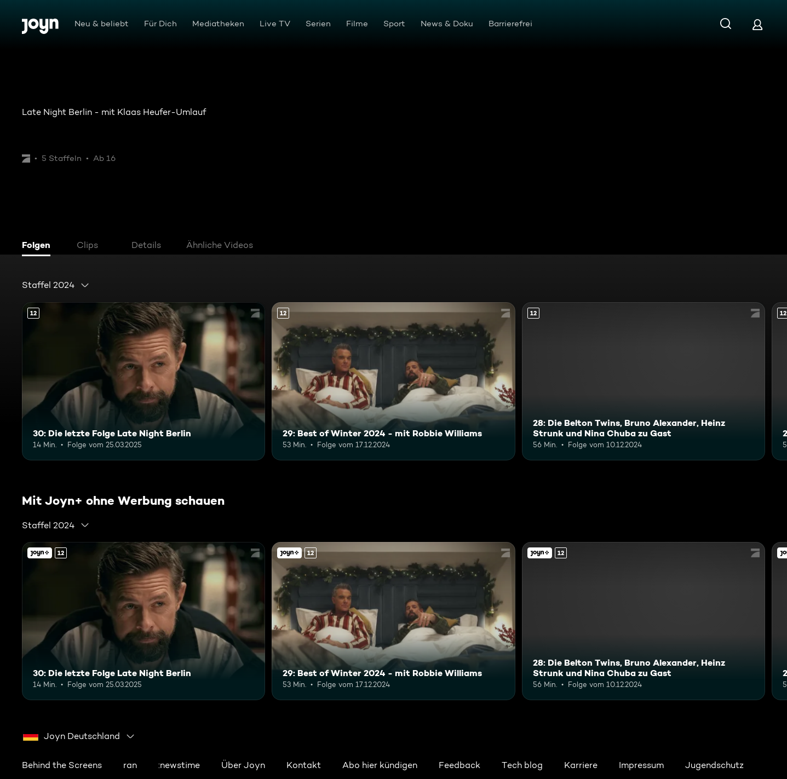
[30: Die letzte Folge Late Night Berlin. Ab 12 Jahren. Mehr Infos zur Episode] (143, 381)
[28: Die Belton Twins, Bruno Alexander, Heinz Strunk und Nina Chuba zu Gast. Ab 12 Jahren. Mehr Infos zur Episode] (643, 381)
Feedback (459, 765)
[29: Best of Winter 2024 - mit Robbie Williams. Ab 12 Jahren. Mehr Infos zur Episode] (393, 381)
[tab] (39, 246)
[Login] (757, 24)
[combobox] (55, 285)
